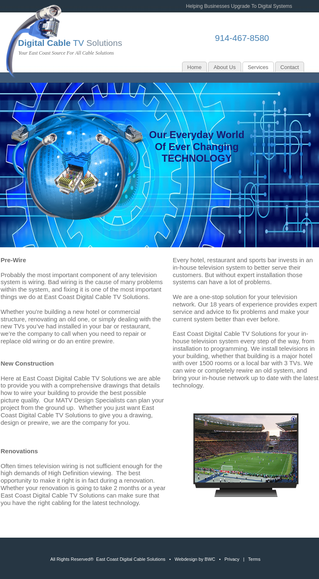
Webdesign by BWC (195, 559)
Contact (290, 67)
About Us (224, 67)
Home (194, 67)
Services (258, 67)
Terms (254, 559)
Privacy (231, 559)
